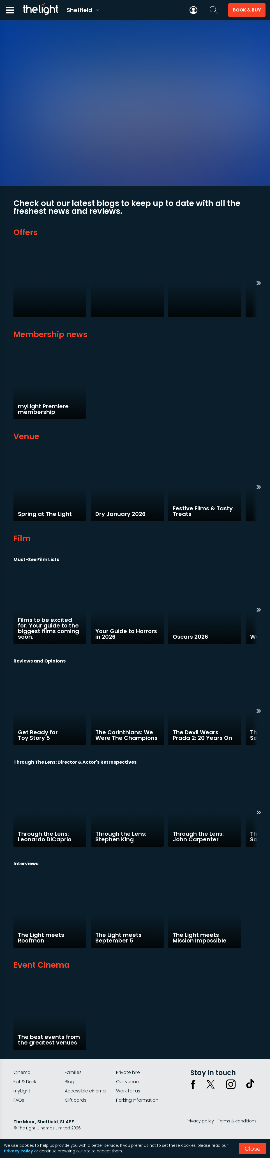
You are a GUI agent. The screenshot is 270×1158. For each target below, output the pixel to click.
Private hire (128, 1072)
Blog (69, 1081)
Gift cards (75, 1100)
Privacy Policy (18, 1151)
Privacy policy (200, 1121)
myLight (21, 1091)
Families (73, 1072)
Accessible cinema (85, 1091)
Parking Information (137, 1100)
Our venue (127, 1081)
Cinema (22, 1072)
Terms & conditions (237, 1121)
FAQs (18, 1100)
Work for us (128, 1091)
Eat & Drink (24, 1081)
